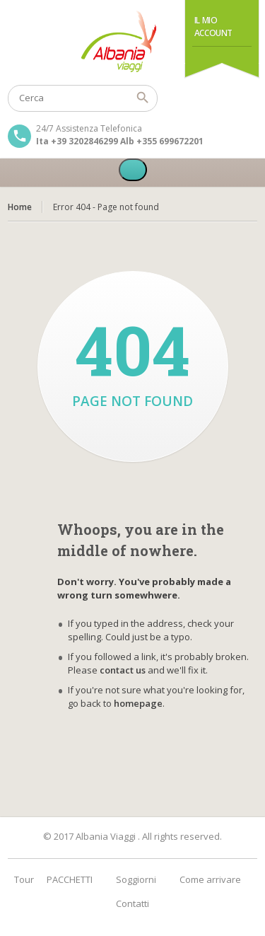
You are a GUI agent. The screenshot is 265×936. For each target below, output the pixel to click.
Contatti (132, 903)
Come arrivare (210, 879)
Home (20, 207)
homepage (138, 703)
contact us (123, 670)
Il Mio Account (213, 26)
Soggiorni (136, 879)
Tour (24, 879)
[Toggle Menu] (133, 169)
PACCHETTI (70, 879)
